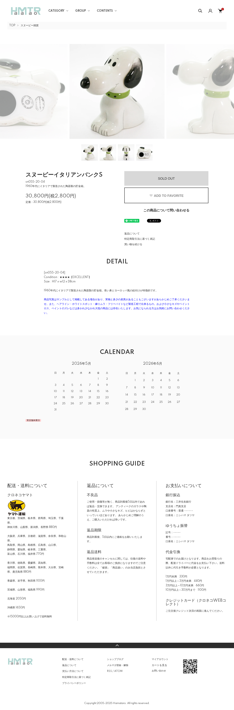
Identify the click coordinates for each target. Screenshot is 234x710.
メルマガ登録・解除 (117, 665)
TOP (12, 25)
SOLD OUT (166, 178)
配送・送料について (73, 659)
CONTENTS (105, 10)
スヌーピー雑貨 (30, 25)
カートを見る (159, 665)
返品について (132, 233)
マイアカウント (160, 659)
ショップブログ (115, 659)
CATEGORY (56, 10)
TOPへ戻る (117, 645)
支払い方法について (73, 671)
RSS (109, 671)
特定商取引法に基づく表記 (139, 239)
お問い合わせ (159, 671)
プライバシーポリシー (74, 683)
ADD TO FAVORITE (166, 196)
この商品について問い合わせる (166, 210)
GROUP (80, 10)
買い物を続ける (133, 244)
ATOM (118, 671)
